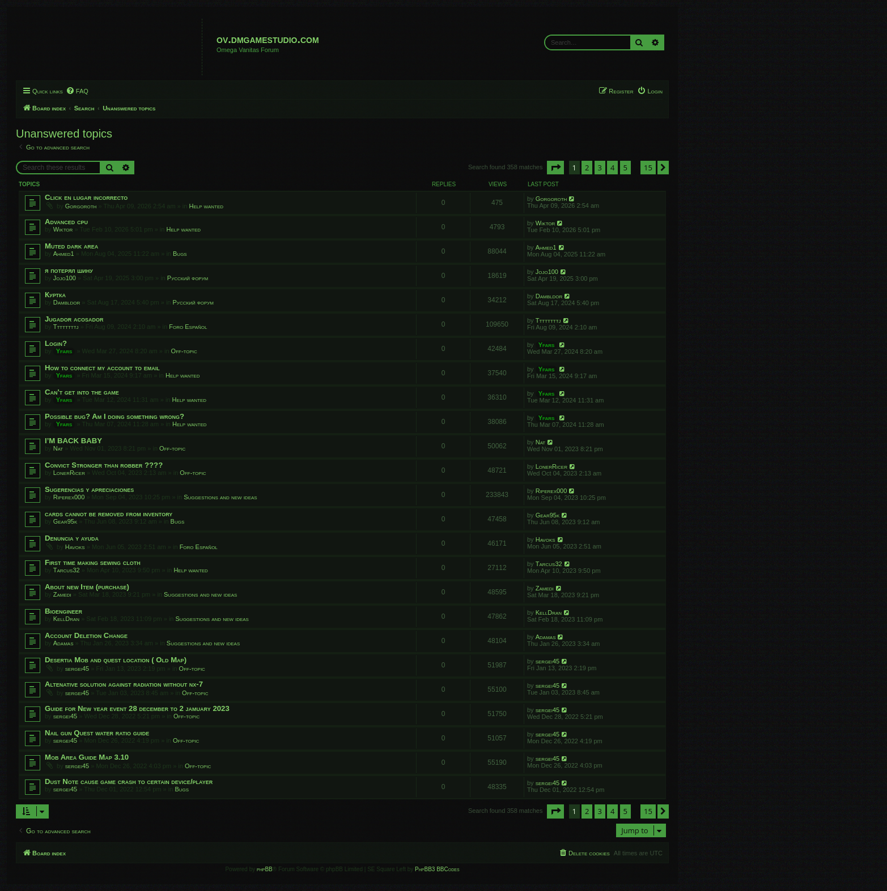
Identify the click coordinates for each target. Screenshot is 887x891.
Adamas (63, 643)
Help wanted (206, 206)
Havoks (75, 546)
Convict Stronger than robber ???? (104, 465)
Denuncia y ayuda (72, 538)
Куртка (55, 294)
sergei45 (77, 668)
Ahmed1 (63, 253)
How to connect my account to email (102, 367)
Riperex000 (69, 497)
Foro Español (188, 326)
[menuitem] (77, 91)
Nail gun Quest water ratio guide (97, 733)
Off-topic (184, 351)
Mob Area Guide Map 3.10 (87, 757)
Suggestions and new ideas (220, 497)
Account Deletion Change (86, 635)
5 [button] (625, 167)
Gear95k (65, 521)
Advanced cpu (66, 221)
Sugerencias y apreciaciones (89, 489)
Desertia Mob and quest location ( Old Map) (115, 660)
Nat (58, 448)
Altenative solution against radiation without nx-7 (124, 684)
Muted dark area (71, 246)
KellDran (66, 618)
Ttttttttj (66, 326)
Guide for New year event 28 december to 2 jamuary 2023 (137, 708)
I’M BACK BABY (73, 440)
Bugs (180, 253)
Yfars (64, 351)
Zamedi (62, 594)
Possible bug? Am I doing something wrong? (114, 416)
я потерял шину (69, 270)
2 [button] (587, 167)
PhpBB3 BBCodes (437, 869)
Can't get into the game (82, 392)
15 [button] (648, 167)
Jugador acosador (74, 319)
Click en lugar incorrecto (86, 197)
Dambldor (66, 302)
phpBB (265, 869)
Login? (56, 343)
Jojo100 (64, 278)
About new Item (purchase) (87, 586)
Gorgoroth (81, 206)
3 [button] (600, 167)
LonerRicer (69, 472)
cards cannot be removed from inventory (108, 513)
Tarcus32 (66, 570)
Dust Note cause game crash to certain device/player (129, 781)
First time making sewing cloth (93, 562)
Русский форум (187, 278)
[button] (555, 167)
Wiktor (63, 229)
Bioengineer (63, 611)
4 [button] (612, 167)
